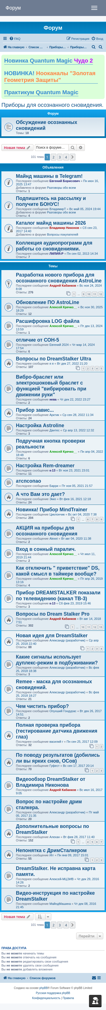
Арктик (54, 415)
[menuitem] (14, 38)
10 (88, 294)
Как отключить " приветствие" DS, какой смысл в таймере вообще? (58, 571)
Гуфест (54, 765)
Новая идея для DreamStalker (52, 635)
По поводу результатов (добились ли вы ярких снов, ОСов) (58, 758)
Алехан (54, 837)
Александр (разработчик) (67, 640)
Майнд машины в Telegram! (49, 176)
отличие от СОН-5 (37, 340)
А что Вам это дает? (40, 494)
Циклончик (57, 514)
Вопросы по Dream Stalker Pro (53, 614)
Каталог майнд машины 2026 (51, 223)
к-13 (52, 470)
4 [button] (66, 157)
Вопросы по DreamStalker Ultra (53, 359)
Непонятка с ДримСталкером (51, 850)
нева (53, 399)
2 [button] (53, 157)
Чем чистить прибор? (42, 706)
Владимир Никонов (64, 227)
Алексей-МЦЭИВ (61, 879)
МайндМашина (60, 903)
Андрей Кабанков (62, 285)
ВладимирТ (57, 209)
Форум (13, 8)
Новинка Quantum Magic (48, 60)
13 (100, 627)
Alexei (53, 538)
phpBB (43, 988)
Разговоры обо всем (61, 187)
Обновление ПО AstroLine (47, 302)
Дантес (54, 430)
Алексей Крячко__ (63, 307)
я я (51, 363)
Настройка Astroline (40, 425)
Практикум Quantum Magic (41, 92)
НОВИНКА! (49, 76)
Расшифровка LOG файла (48, 321)
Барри (53, 485)
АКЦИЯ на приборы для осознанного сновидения (46, 531)
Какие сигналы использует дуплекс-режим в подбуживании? (57, 660)
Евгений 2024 (59, 344)
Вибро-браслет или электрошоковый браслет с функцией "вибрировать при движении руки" (51, 385)
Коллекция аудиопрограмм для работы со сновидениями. (54, 246)
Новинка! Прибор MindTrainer (51, 509)
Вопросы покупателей (62, 234)
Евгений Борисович (64, 181)
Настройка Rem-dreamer (45, 465)
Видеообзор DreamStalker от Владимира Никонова (50, 782)
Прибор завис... (35, 410)
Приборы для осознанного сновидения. (52, 105)
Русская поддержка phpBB (53, 993)
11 (94, 294)
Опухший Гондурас (62, 711)
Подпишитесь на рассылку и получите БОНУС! (51, 201)
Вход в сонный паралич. (46, 549)
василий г (56, 741)
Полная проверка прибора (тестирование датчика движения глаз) (56, 731)
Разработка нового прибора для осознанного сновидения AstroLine (59, 278)
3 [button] (60, 157)
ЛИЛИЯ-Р (56, 253)
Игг (51, 855)
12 (100, 294)
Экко (52, 499)
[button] (72, 157)
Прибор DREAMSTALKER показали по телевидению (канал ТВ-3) (58, 595)
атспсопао (28, 481)
